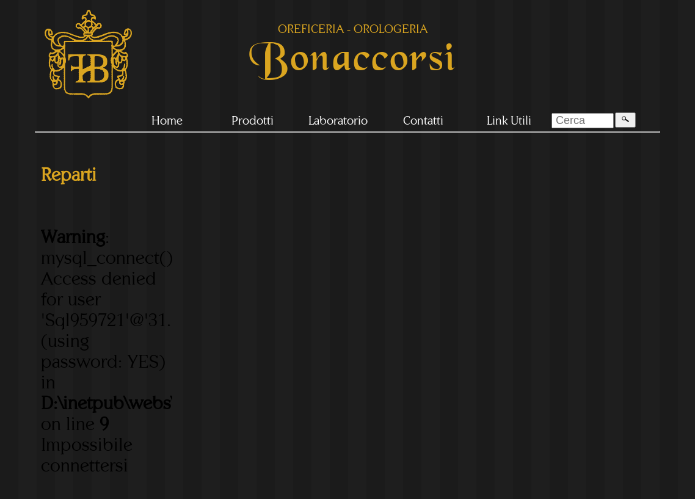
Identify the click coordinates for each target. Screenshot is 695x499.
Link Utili (509, 120)
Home (167, 120)
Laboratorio (338, 120)
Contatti (423, 120)
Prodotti (252, 120)
